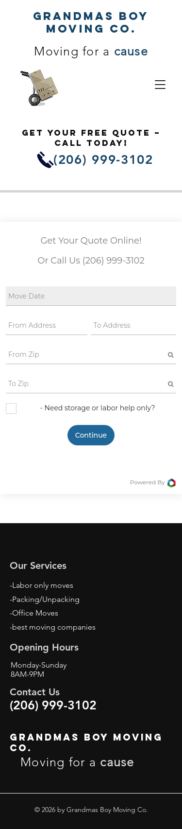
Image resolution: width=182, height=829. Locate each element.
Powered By (153, 482)
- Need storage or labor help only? (97, 408)
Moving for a (91, 51)
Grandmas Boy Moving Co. (91, 22)
